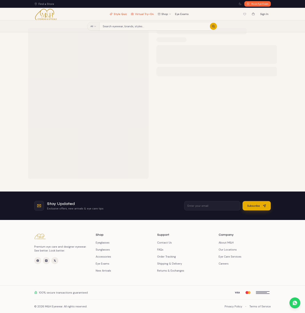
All (93, 26)
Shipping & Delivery (169, 263)
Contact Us (164, 242)
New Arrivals (103, 270)
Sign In (264, 14)
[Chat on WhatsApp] (294, 302)
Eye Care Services (230, 256)
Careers (224, 263)
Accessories (103, 256)
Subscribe (256, 205)
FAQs (160, 249)
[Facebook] (37, 260)
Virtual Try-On (142, 14)
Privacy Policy (233, 306)
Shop (164, 14)
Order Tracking (166, 256)
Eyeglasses (103, 242)
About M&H (226, 242)
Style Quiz (118, 14)
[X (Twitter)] (54, 260)
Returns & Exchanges (170, 270)
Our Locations (228, 249)
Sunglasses (103, 249)
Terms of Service (260, 306)
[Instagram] (46, 260)
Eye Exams (182, 14)
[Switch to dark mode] (240, 4)
